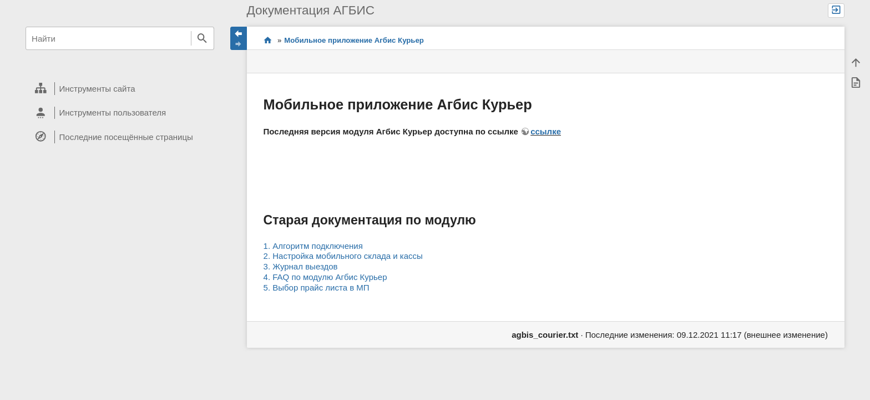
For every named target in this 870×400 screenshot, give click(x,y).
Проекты (268, 40)
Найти (202, 38)
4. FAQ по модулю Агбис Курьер (325, 277)
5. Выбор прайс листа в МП (317, 287)
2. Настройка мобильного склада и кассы (343, 256)
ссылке (545, 131)
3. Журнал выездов (301, 266)
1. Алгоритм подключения (313, 246)
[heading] (119, 89)
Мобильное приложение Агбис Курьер (354, 40)
